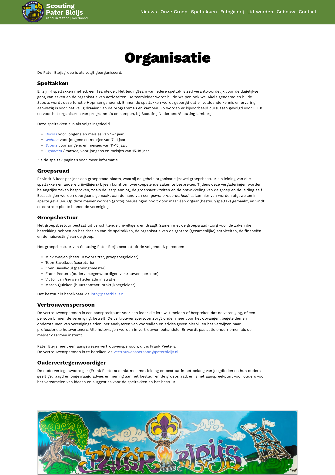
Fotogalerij (232, 11)
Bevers (51, 134)
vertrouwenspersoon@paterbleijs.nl (146, 352)
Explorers (53, 151)
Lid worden (260, 11)
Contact (307, 11)
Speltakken (204, 11)
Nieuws (148, 11)
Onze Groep (174, 11)
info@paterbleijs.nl (108, 294)
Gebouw (286, 11)
